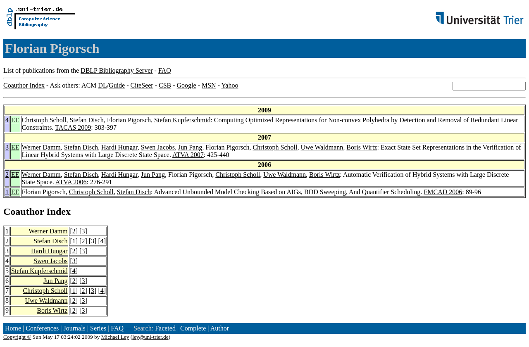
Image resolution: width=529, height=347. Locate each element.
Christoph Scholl (44, 120)
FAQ (164, 70)
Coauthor (23, 211)
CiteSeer (142, 85)
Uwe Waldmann (321, 147)
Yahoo (229, 85)
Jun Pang (190, 147)
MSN (209, 85)
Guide (117, 85)
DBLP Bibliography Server (117, 70)
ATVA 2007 (188, 154)
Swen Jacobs (158, 147)
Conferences (42, 328)
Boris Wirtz (361, 147)
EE (15, 120)
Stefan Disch (87, 120)
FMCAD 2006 (443, 191)
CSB (165, 85)
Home (13, 328)
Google (186, 85)
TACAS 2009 (73, 127)
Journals (74, 328)
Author (219, 328)
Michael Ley (115, 337)
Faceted (165, 328)
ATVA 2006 (71, 181)
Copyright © (17, 337)
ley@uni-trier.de (150, 337)
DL (102, 85)
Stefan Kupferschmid (182, 120)
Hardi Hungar (119, 147)
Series (98, 328)
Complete (193, 328)
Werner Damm (41, 147)
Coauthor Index (24, 85)
